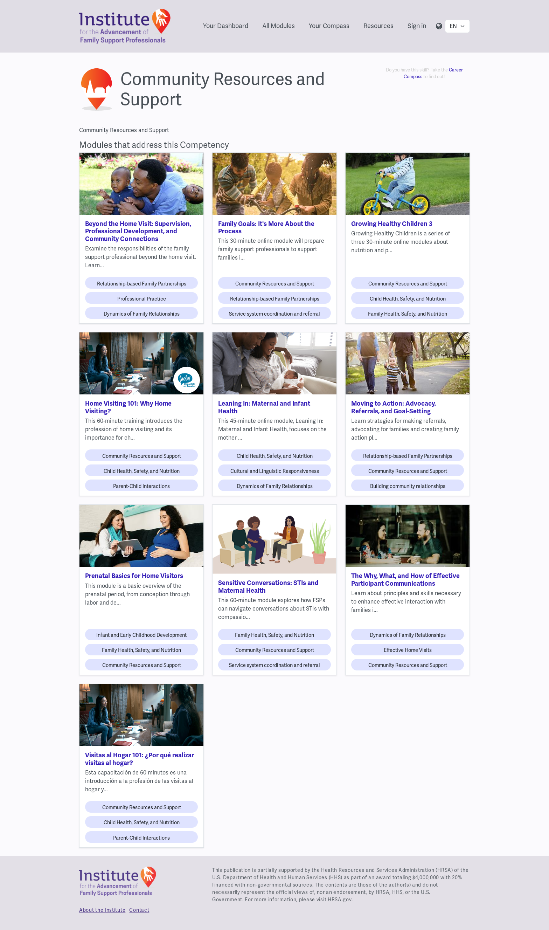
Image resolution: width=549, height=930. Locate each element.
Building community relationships (407, 486)
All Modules (278, 26)
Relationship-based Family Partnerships (141, 284)
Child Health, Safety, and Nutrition (408, 299)
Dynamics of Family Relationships (142, 314)
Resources (378, 26)
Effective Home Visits (408, 650)
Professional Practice (141, 299)
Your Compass (329, 26)
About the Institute (102, 910)
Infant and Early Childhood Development (141, 635)
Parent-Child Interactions (141, 486)
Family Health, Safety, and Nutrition (407, 314)
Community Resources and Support (274, 284)
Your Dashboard (225, 26)
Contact (139, 910)
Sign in (417, 26)
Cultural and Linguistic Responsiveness (274, 471)
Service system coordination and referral (274, 314)
